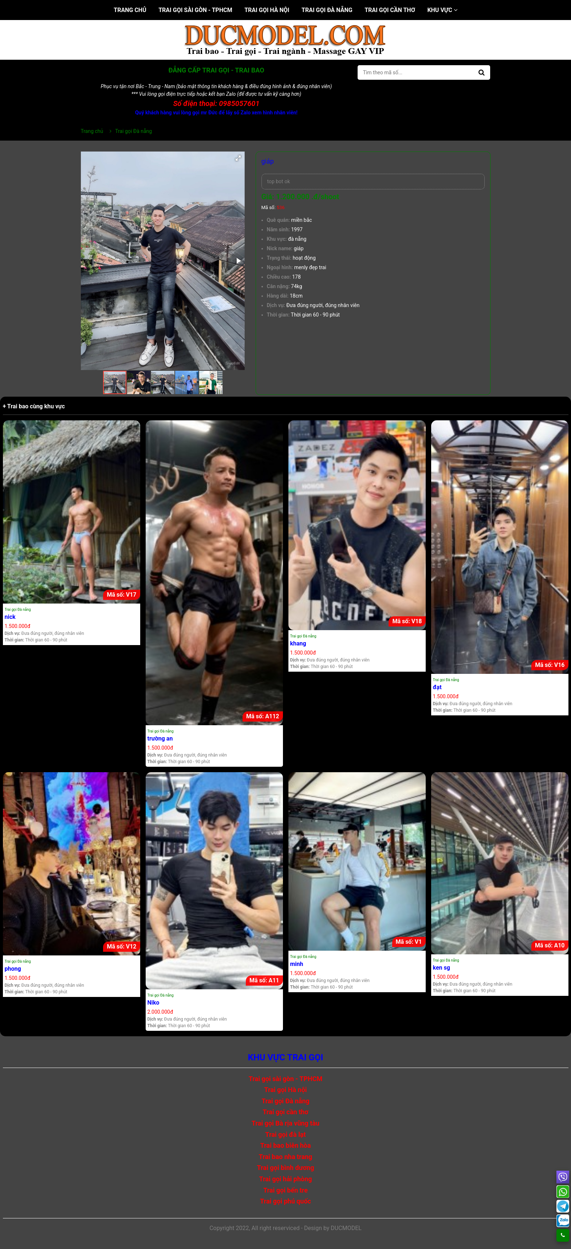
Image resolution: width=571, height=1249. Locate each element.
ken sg (441, 967)
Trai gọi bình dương (285, 1167)
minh (296, 964)
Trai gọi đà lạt (285, 1134)
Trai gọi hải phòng (285, 1179)
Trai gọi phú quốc (285, 1201)
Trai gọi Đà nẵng (327, 10)
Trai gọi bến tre (285, 1190)
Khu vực (442, 10)
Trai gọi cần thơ (390, 10)
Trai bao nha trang (285, 1156)
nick (10, 616)
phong (13, 968)
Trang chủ (130, 10)
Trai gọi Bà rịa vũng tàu (285, 1123)
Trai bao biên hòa (285, 1145)
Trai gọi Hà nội (266, 10)
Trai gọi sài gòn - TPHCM (195, 10)
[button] (238, 158)
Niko (153, 1002)
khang (298, 643)
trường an (160, 738)
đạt (437, 687)
